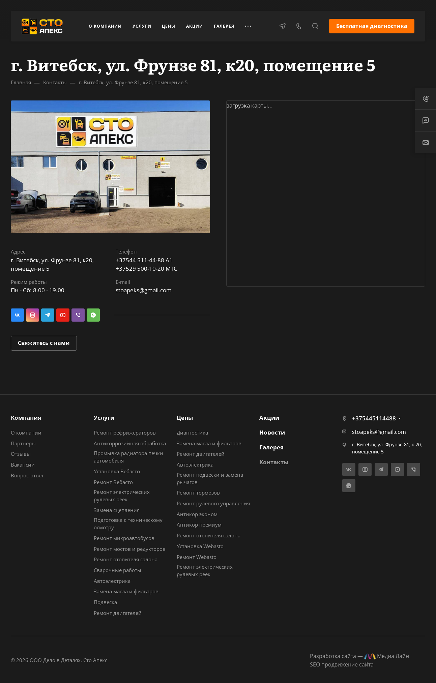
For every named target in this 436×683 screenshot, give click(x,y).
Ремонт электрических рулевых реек (122, 495)
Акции (269, 417)
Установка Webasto (200, 546)
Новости (272, 432)
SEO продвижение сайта (342, 664)
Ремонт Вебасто (113, 482)
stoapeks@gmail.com (144, 290)
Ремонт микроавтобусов (124, 538)
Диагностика (192, 432)
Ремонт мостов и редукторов (130, 548)
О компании (26, 432)
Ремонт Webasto (196, 557)
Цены (185, 417)
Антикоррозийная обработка (130, 443)
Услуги (104, 417)
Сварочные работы (117, 570)
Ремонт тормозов (198, 492)
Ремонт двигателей (118, 613)
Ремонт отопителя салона (125, 559)
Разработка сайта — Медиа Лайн (359, 656)
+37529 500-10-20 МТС (146, 268)
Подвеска (105, 602)
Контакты (273, 462)
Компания (26, 417)
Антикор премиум (199, 524)
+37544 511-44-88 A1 (144, 260)
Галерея (271, 447)
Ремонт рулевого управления (213, 503)
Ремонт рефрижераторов (125, 432)
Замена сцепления (117, 510)
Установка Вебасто (117, 471)
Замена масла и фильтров (126, 591)
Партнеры (23, 443)
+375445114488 (374, 418)
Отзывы (21, 453)
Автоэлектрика (112, 580)
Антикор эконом (197, 514)
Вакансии (23, 464)
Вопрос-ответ (27, 475)
